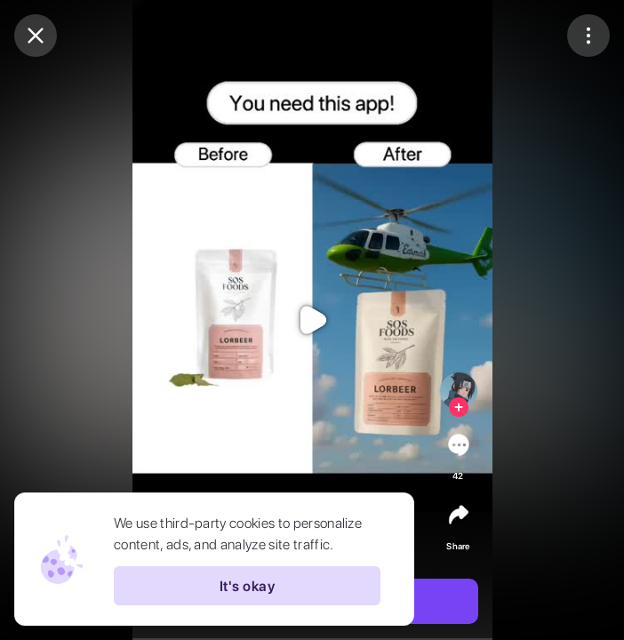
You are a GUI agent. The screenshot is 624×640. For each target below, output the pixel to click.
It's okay (247, 585)
